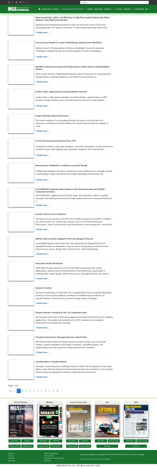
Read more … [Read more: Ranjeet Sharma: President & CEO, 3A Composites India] (42, 327)
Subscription (139, 9)
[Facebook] (9, 2)
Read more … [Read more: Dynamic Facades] (42, 303)
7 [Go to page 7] (41, 391)
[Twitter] (12, 2)
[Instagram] (23, 2)
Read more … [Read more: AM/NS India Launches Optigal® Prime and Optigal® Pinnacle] (42, 254)
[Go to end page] (57, 391)
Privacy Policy (49, 456)
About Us (11, 453)
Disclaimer (48, 461)
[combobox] (114, 2)
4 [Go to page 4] (30, 391)
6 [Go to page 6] (37, 391)
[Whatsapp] (27, 2)
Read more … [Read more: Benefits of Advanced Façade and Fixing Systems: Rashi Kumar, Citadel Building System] (42, 81)
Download (27, 441)
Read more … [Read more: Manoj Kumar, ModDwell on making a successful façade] (42, 179)
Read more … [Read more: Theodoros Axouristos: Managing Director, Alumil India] (42, 352)
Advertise (127, 9)
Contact (119, 9)
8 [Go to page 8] (45, 391)
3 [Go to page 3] (26, 391)
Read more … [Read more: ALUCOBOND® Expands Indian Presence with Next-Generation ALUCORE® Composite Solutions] (42, 205)
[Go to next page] (53, 391)
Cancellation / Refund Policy (54, 458)
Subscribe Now (27, 446)
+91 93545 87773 (115, 454)
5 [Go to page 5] (34, 391)
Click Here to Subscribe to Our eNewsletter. (95, 459)
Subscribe (11, 461)
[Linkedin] (20, 2)
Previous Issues (14, 446)
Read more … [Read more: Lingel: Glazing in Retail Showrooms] (42, 131)
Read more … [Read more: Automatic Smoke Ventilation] (42, 278)
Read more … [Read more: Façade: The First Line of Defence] (42, 229)
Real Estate (98, 9)
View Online (14, 441)
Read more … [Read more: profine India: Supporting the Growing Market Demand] (42, 106)
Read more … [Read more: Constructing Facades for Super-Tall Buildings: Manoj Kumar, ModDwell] (42, 56)
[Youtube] (16, 2)
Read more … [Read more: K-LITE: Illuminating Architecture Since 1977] (42, 155)
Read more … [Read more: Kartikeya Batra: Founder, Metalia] (42, 377)
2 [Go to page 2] (22, 391)
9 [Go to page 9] (49, 391)
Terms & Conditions (51, 453)
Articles (90, 9)
